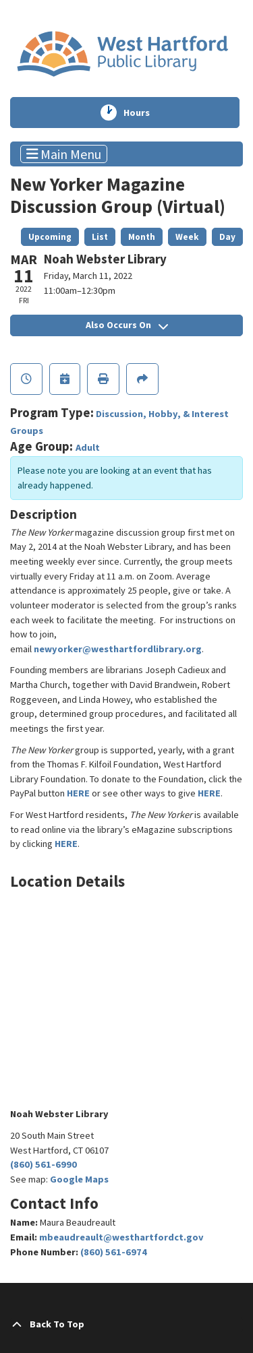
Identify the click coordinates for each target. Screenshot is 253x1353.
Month (141, 237)
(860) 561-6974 (113, 1252)
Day (227, 237)
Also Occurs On (127, 325)
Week (187, 237)
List (100, 237)
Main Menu (64, 153)
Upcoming (50, 237)
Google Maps (79, 1179)
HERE (78, 793)
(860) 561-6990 (43, 1164)
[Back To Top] (126, 1325)
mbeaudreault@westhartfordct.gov (121, 1237)
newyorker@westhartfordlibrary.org (118, 649)
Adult (88, 447)
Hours (144, 112)
